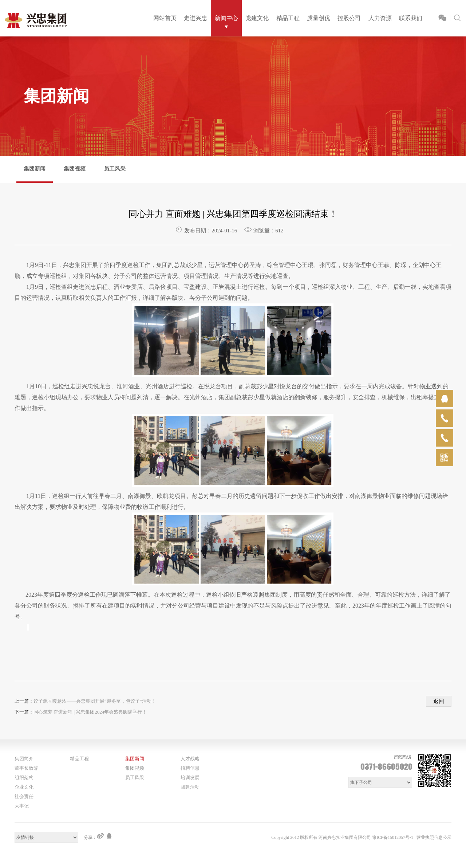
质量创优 (318, 18)
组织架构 (24, 777)
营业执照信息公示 (433, 837)
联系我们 (410, 18)
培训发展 (190, 777)
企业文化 (24, 787)
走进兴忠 (195, 18)
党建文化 (257, 18)
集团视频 (75, 169)
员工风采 (115, 169)
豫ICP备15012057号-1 (392, 837)
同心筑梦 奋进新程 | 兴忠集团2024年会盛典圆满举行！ (90, 712)
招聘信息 (190, 768)
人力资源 (380, 18)
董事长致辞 (26, 768)
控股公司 (349, 18)
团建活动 (190, 787)
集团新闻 (35, 169)
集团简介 (24, 758)
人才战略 (190, 758)
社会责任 (24, 796)
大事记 (22, 806)
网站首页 (165, 18)
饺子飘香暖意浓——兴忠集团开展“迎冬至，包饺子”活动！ (94, 701)
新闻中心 (226, 18)
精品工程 (288, 18)
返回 (438, 701)
